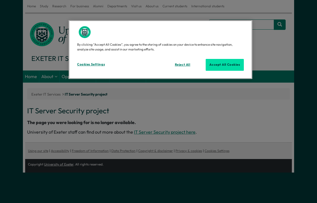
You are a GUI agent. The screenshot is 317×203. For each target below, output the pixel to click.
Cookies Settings (91, 64)
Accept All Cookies (224, 65)
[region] (160, 49)
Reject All (182, 65)
